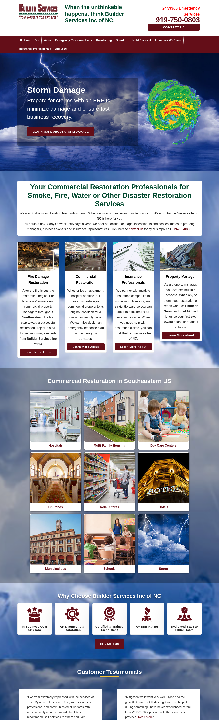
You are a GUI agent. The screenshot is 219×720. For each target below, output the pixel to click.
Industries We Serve (168, 40)
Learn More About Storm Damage (61, 131)
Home (24, 40)
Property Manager (181, 277)
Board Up (122, 40)
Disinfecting (104, 40)
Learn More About (38, 352)
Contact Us (174, 27)
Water (47, 40)
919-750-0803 (178, 20)
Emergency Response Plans (73, 40)
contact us (136, 229)
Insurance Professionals (35, 48)
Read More (70, 667)
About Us (61, 48)
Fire (36, 40)
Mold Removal (141, 40)
